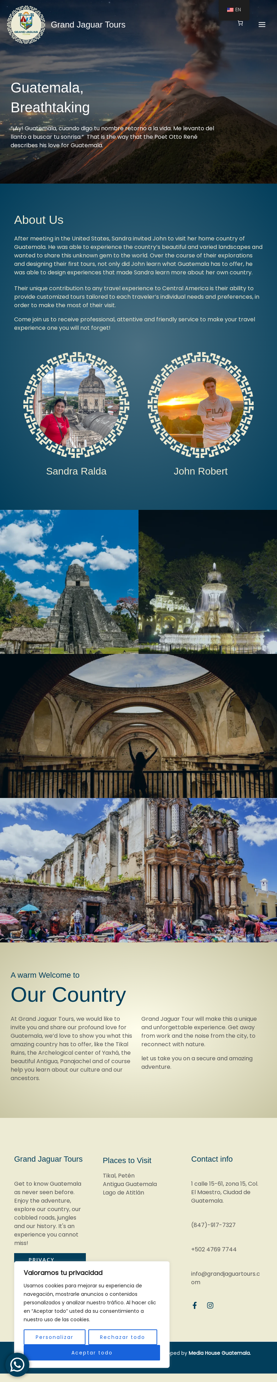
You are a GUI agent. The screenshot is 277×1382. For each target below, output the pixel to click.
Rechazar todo (122, 1337)
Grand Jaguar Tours (86, 24)
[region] (92, 1314)
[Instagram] (210, 1305)
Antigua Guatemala (130, 1184)
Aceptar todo (92, 1352)
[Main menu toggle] (262, 24)
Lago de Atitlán (123, 1193)
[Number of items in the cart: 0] (240, 22)
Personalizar (54, 1337)
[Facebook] (194, 1305)
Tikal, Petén (119, 1176)
